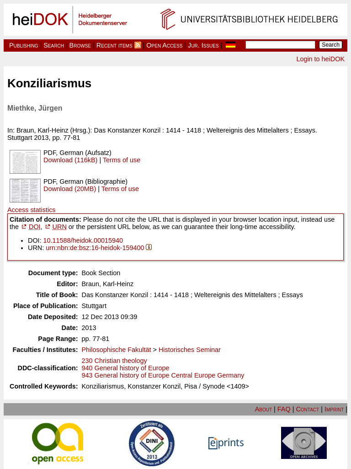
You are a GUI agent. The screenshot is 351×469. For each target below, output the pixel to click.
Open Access (164, 45)
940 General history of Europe (126, 368)
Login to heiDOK (320, 59)
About (263, 409)
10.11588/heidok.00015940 (83, 240)
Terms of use (121, 160)
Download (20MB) (69, 188)
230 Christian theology (114, 360)
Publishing (23, 45)
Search (53, 45)
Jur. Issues (203, 45)
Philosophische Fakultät (116, 349)
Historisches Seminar (190, 349)
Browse (80, 45)
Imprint (334, 409)
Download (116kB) (70, 160)
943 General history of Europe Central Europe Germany (163, 375)
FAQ (284, 409)
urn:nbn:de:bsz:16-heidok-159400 (95, 247)
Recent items (114, 45)
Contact (307, 409)
